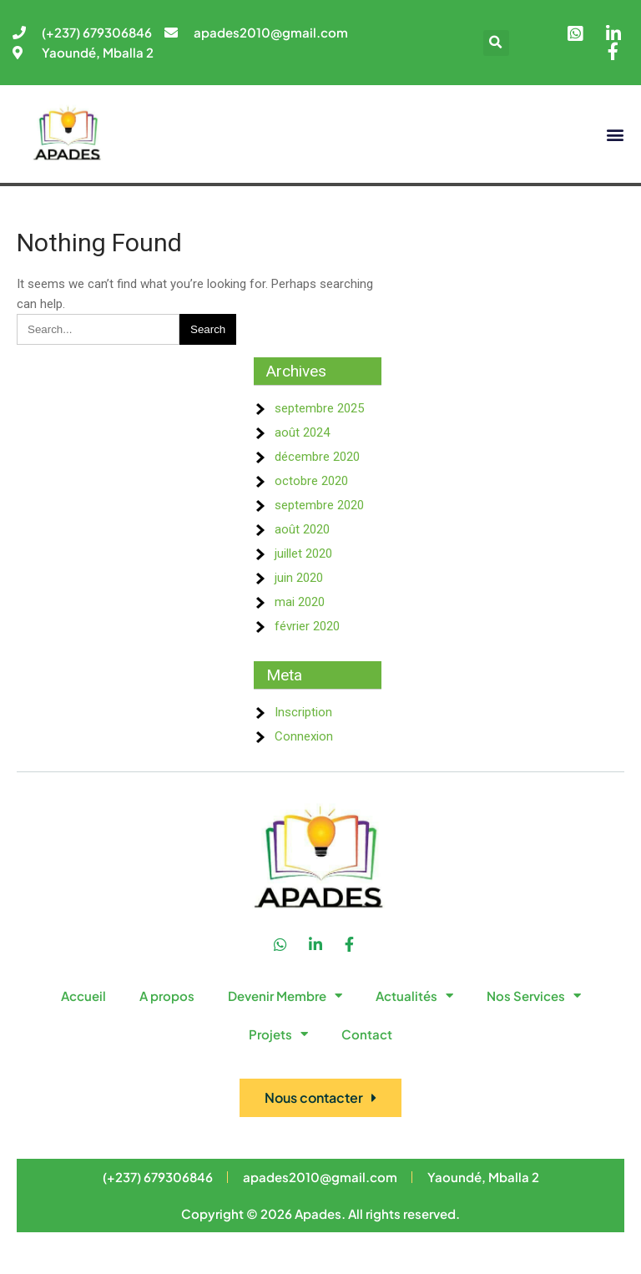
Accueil (83, 996)
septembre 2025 (319, 408)
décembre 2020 (317, 456)
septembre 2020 (319, 505)
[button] (496, 43)
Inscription (303, 712)
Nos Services (534, 995)
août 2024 (302, 432)
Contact (366, 1034)
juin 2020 (299, 577)
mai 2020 (300, 601)
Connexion (304, 736)
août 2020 (302, 529)
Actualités (414, 995)
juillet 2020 (303, 553)
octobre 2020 (311, 480)
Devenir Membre (285, 995)
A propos (166, 996)
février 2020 (307, 626)
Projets (278, 1034)
